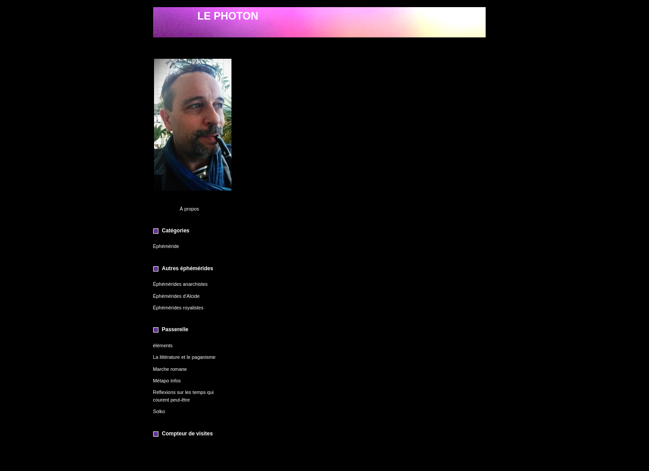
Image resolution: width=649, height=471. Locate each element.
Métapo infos (167, 380)
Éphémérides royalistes (178, 307)
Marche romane (170, 369)
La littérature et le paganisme (184, 357)
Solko (159, 411)
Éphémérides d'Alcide (176, 296)
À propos (189, 208)
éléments (163, 345)
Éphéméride (166, 246)
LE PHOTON (228, 16)
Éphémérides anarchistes (180, 284)
